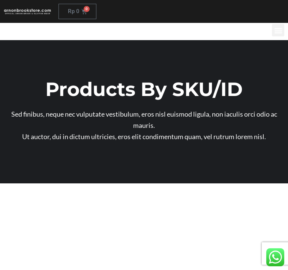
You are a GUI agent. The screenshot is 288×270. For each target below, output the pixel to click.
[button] (278, 30)
